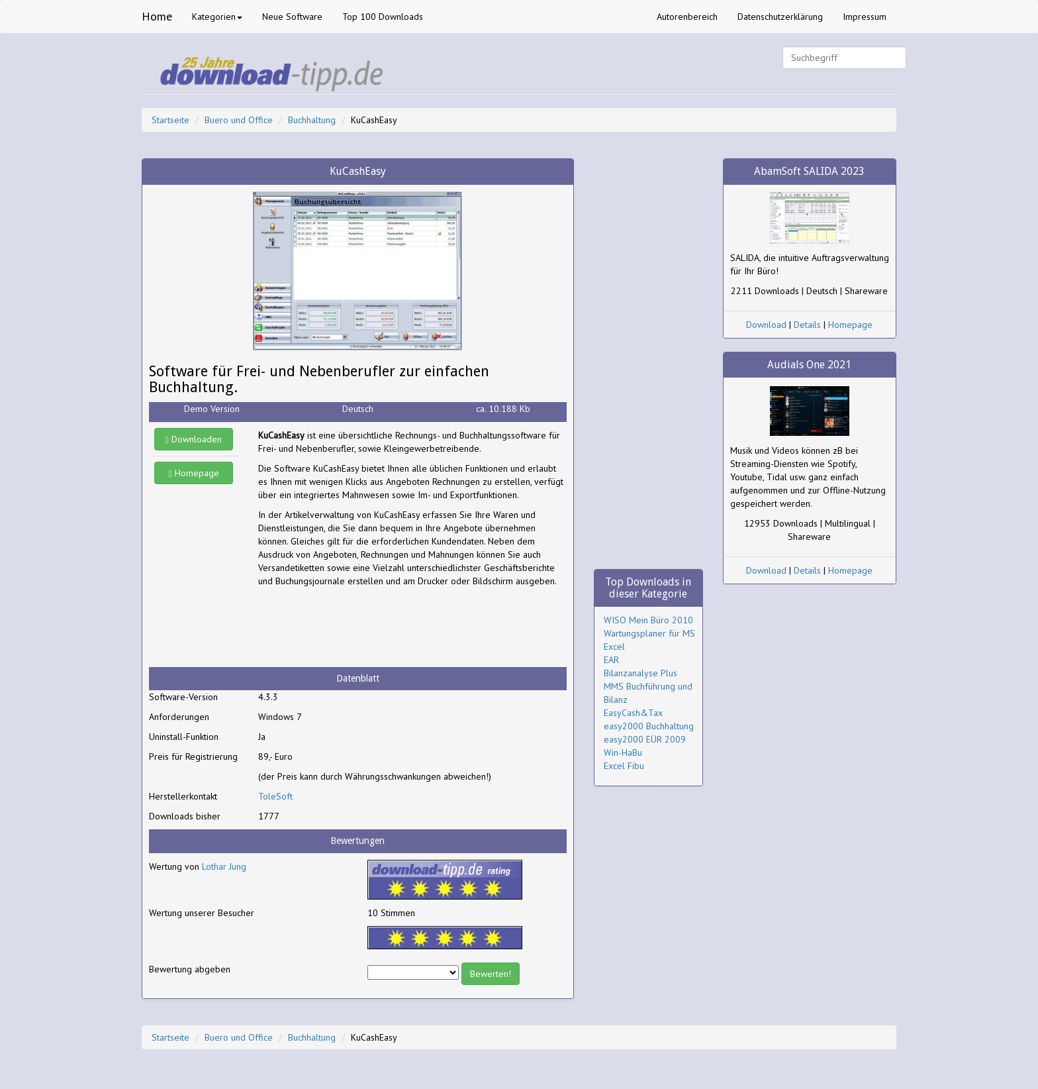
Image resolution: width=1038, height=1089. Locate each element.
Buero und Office (239, 120)
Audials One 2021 (809, 364)
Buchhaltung (312, 120)
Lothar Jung (224, 866)
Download (766, 325)
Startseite (170, 120)
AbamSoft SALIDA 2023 (809, 171)
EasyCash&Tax (633, 713)
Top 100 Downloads (382, 17)
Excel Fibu (624, 766)
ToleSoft (275, 796)
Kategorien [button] (217, 17)
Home (157, 16)
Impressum (864, 17)
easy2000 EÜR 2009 (645, 739)
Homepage (194, 473)
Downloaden (193, 439)
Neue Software (292, 17)
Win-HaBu (623, 752)
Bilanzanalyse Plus (640, 673)
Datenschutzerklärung (780, 17)
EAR (611, 660)
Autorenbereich (687, 17)
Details (807, 325)
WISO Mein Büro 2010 (648, 620)
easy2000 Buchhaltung (649, 726)
